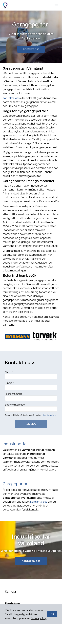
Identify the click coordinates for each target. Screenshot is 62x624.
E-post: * (31, 386)
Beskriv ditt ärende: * (31, 407)
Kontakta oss (31, 49)
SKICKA (31, 423)
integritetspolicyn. (49, 415)
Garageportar (15, 483)
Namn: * (31, 375)
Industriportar (15, 443)
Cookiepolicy (38, 618)
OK (52, 614)
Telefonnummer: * (31, 397)
